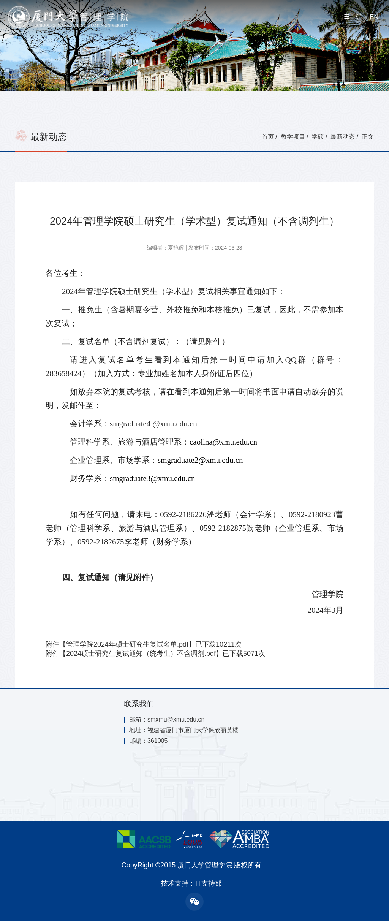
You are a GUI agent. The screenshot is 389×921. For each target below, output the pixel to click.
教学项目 (293, 136)
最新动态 (342, 136)
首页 (268, 136)
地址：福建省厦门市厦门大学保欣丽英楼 (184, 730)
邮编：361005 (148, 741)
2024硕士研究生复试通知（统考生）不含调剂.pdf (141, 653)
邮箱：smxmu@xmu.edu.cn (167, 720)
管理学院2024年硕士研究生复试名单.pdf (127, 644)
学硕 (318, 136)
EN (374, 17)
